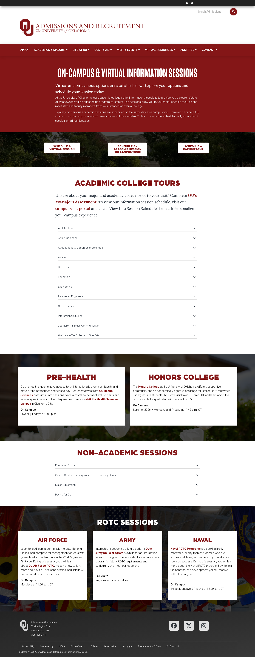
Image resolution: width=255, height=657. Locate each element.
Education (126, 277)
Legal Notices (111, 646)
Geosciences (126, 306)
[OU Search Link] (192, 3)
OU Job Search (77, 646)
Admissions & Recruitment (44, 622)
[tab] (127, 226)
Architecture (126, 228)
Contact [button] (208, 50)
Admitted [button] (187, 50)
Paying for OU (126, 494)
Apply (24, 50)
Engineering (126, 287)
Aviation (126, 257)
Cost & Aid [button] (102, 50)
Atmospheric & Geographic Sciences (126, 248)
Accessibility (28, 646)
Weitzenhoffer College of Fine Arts (126, 335)
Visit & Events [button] (127, 50)
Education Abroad (126, 465)
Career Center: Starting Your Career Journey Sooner (126, 475)
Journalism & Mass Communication (126, 326)
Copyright (127, 646)
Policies (94, 646)
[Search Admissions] (213, 12)
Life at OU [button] (80, 50)
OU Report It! (172, 646)
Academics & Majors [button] (49, 50)
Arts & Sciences (126, 238)
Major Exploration (126, 485)
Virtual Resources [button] (159, 50)
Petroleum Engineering (126, 296)
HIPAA (62, 646)
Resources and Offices (149, 646)
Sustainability (46, 646)
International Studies (126, 316)
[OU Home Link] (187, 3)
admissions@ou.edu (78, 652)
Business (126, 267)
